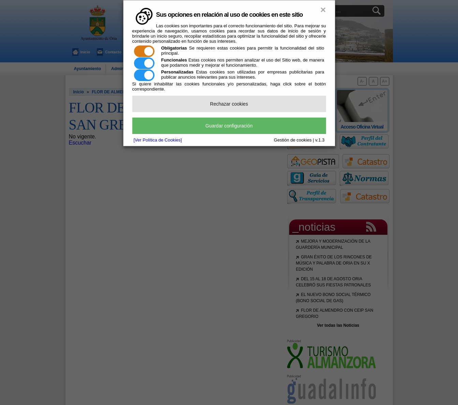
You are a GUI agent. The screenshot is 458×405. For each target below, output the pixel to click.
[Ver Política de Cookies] (158, 140)
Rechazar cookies (229, 104)
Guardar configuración (229, 126)
